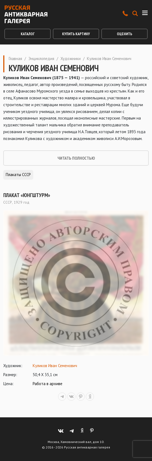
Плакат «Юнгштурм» (26, 195)
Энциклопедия (41, 58)
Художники (70, 58)
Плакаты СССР (18, 174)
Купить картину (76, 33)
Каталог (28, 33)
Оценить (124, 33)
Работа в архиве (47, 383)
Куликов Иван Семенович (55, 365)
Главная (15, 58)
